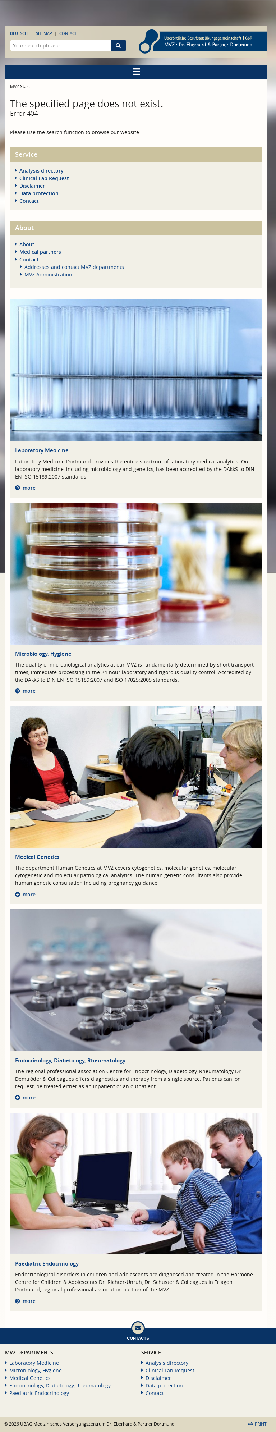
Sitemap (44, 33)
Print (257, 1424)
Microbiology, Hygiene (43, 654)
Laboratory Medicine (42, 450)
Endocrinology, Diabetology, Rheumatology (70, 1060)
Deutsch (19, 33)
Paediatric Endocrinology (47, 1263)
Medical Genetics (37, 857)
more (29, 487)
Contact (68, 33)
